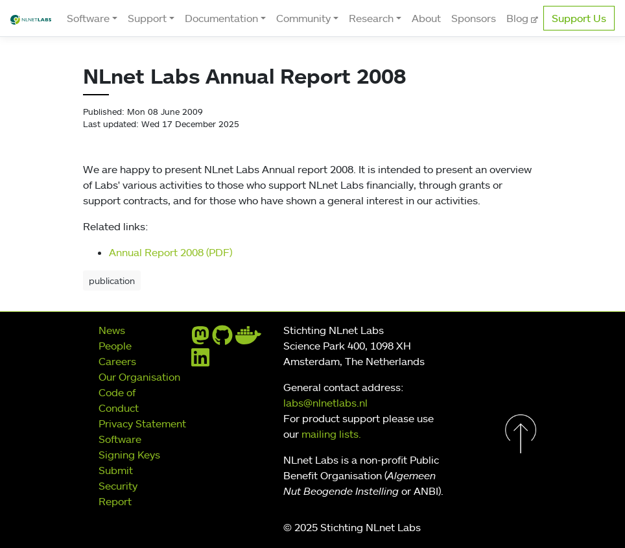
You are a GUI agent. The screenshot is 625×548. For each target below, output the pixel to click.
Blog (518, 18)
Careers (117, 361)
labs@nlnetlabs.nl (325, 402)
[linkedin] (200, 361)
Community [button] (303, 18)
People (115, 345)
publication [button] (112, 280)
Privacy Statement (142, 423)
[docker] (248, 339)
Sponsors (473, 18)
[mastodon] (200, 339)
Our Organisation (139, 376)
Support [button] (147, 18)
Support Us (579, 18)
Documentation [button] (221, 18)
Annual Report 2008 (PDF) (170, 252)
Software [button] (88, 18)
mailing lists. (331, 433)
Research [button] (371, 18)
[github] (222, 339)
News (112, 330)
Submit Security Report (118, 486)
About (426, 18)
